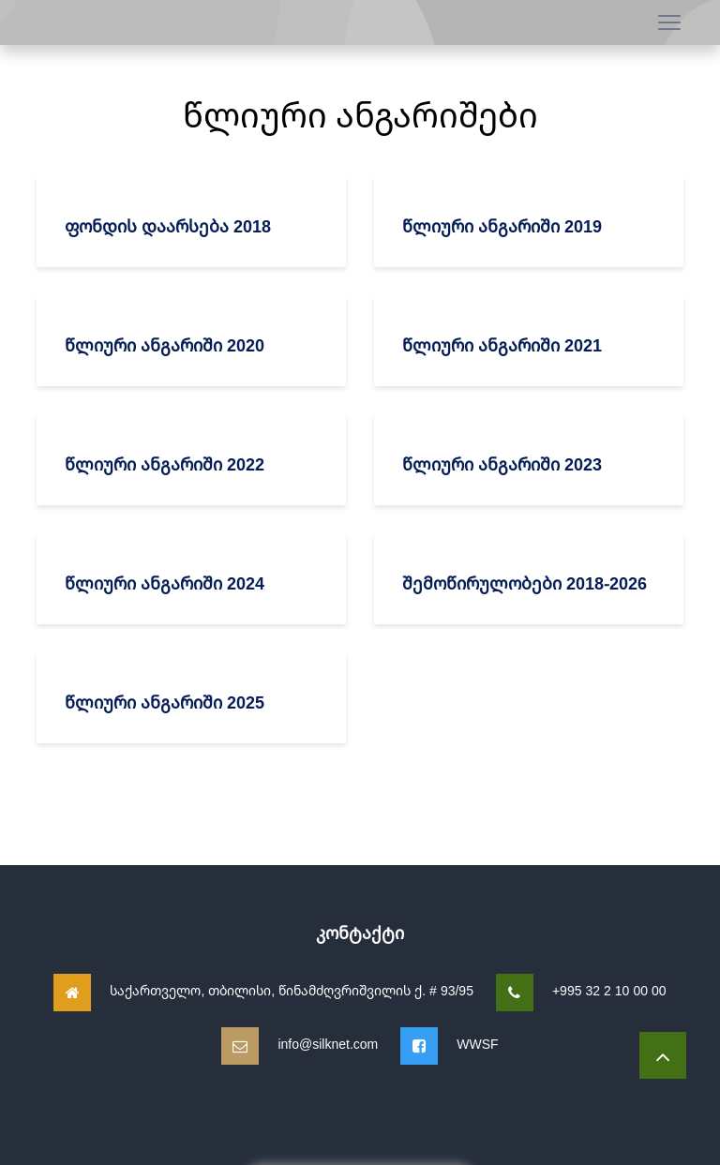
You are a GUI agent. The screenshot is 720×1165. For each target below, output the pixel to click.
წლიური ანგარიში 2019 (502, 226)
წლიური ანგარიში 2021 (502, 345)
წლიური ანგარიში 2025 (164, 702)
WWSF (477, 1044)
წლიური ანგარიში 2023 (502, 464)
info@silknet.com (328, 1044)
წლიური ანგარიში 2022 (164, 464)
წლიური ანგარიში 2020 (164, 345)
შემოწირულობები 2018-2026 (524, 583)
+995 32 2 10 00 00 (609, 990)
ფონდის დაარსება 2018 (168, 226)
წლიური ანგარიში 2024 (164, 583)
